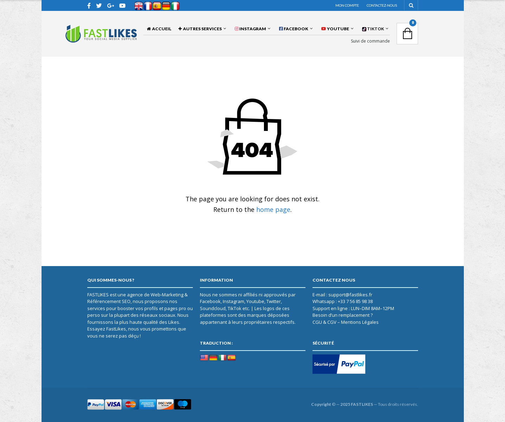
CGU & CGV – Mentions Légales (346, 322)
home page (273, 209)
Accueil (159, 28)
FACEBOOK (293, 28)
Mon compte (347, 5)
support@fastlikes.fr (350, 294)
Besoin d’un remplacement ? (343, 315)
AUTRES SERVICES (200, 28)
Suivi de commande (370, 41)
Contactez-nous (382, 5)
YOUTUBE (335, 28)
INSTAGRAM (250, 28)
